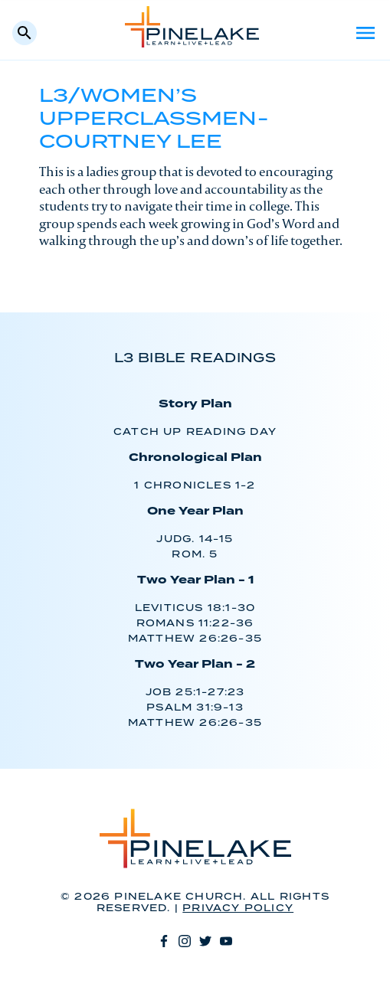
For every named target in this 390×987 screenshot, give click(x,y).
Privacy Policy (237, 908)
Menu (365, 33)
